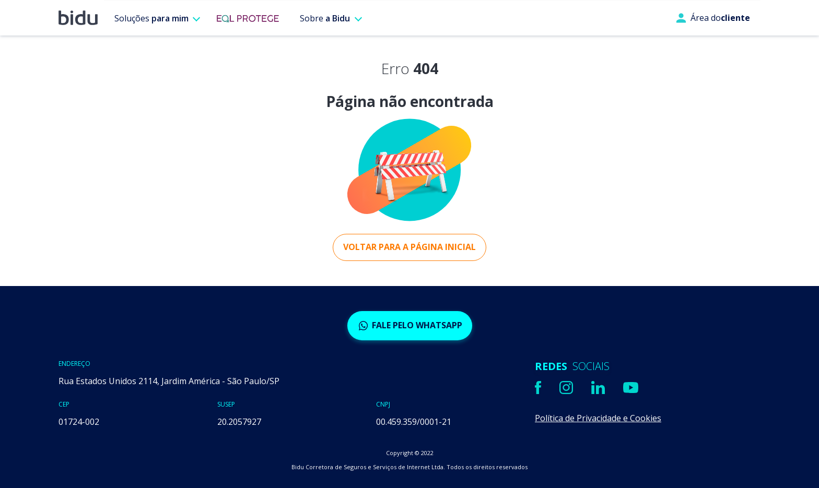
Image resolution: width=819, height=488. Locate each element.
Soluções (151, 18)
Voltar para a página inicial (409, 247)
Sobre (325, 18)
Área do (713, 17)
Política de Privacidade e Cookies (598, 418)
